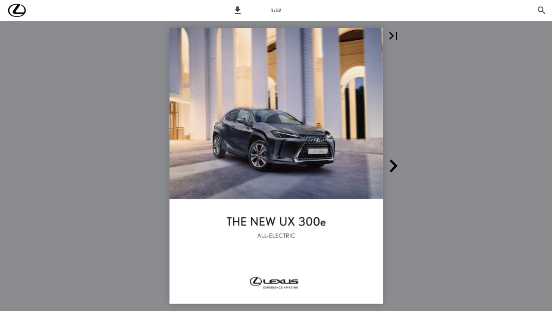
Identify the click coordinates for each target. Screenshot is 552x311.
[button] (237, 10)
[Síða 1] (276, 10)
